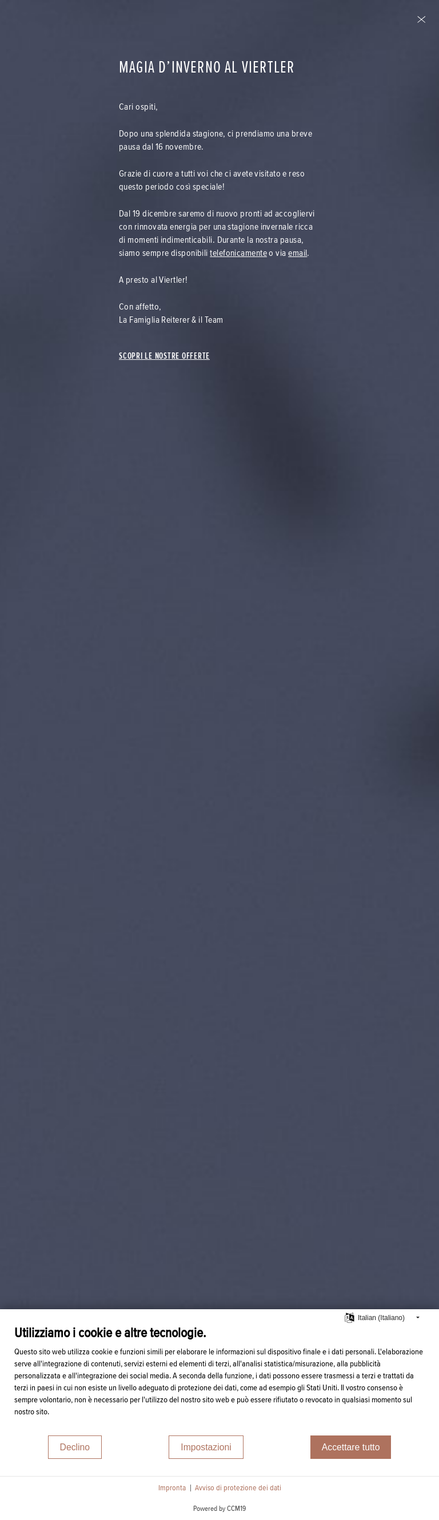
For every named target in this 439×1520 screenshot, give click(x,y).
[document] (219, 1379)
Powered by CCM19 (219, 1508)
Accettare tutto (351, 1447)
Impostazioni (206, 1447)
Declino (75, 1447)
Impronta (172, 1488)
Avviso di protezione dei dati (238, 1488)
